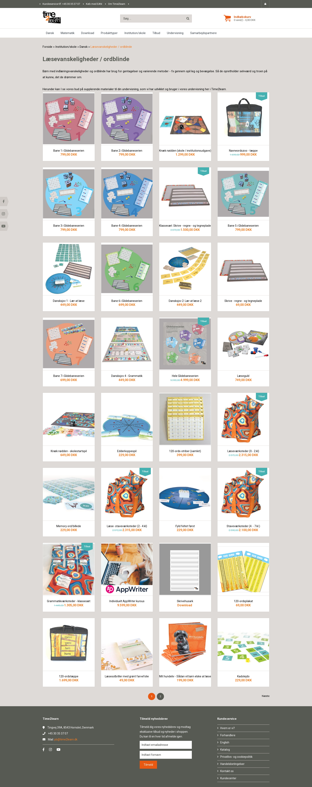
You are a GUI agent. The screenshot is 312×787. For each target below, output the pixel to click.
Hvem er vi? (227, 728)
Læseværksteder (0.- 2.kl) (243, 451)
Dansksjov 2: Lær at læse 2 (185, 300)
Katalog (225, 749)
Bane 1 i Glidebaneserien (68, 150)
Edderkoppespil (126, 451)
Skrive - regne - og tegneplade (243, 300)
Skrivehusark (185, 601)
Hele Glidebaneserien (185, 375)
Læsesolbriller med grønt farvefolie (127, 676)
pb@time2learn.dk (65, 739)
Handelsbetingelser (232, 764)
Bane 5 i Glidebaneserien (243, 225)
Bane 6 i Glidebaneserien (126, 300)
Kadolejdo (243, 676)
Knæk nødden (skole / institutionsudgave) (185, 150)
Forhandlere (227, 735)
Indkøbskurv (242, 17)
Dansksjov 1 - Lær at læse (69, 300)
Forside (47, 47)
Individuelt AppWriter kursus (126, 601)
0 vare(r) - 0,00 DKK (244, 20)
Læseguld (243, 375)
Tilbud (156, 33)
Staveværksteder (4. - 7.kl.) (243, 526)
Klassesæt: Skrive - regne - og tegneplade (185, 225)
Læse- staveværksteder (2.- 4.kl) (127, 526)
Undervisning (175, 33)
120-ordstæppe (68, 676)
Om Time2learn (116, 3)
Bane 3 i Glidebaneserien (68, 225)
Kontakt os (227, 771)
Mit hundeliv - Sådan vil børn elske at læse (185, 676)
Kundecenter (228, 778)
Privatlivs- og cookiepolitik (236, 756)
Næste (265, 695)
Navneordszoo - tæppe (243, 150)
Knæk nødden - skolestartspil (69, 451)
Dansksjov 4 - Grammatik (126, 375)
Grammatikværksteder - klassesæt (68, 601)
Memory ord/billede (68, 526)
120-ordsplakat (243, 601)
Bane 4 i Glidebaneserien (126, 225)
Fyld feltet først (185, 526)
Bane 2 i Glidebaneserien (126, 150)
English (224, 742)
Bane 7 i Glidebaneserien (68, 375)
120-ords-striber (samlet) (185, 451)
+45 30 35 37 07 (71, 3)
